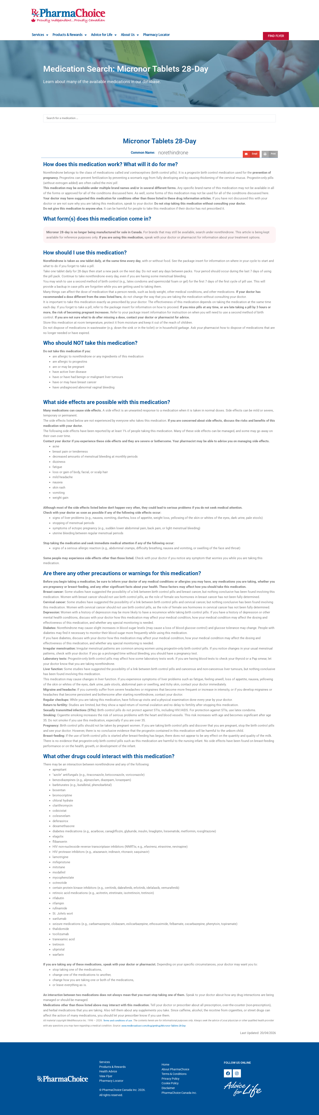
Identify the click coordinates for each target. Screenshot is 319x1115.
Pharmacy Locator (156, 35)
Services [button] (40, 35)
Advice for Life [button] (104, 35)
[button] (251, 154)
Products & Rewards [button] (70, 35)
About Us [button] (130, 35)
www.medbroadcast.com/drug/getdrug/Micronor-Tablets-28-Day (156, 1025)
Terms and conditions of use (118, 1020)
